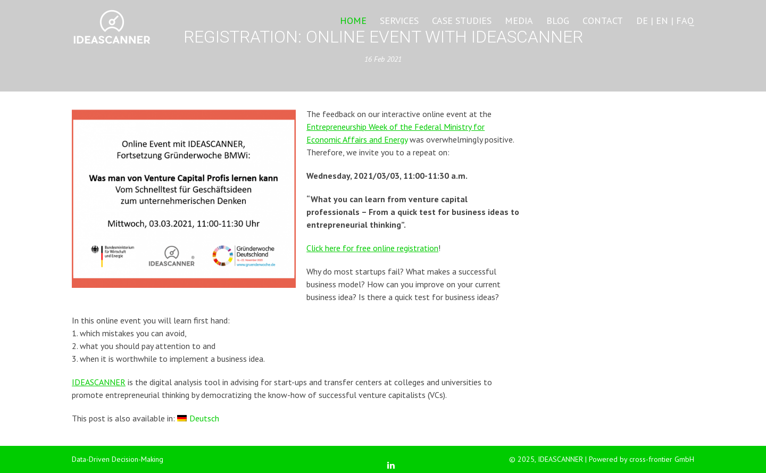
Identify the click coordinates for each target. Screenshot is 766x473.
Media (519, 20)
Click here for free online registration (372, 248)
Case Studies (462, 20)
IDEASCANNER (99, 382)
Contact (602, 20)
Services (399, 20)
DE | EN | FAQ (665, 20)
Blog (557, 20)
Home (353, 20)
